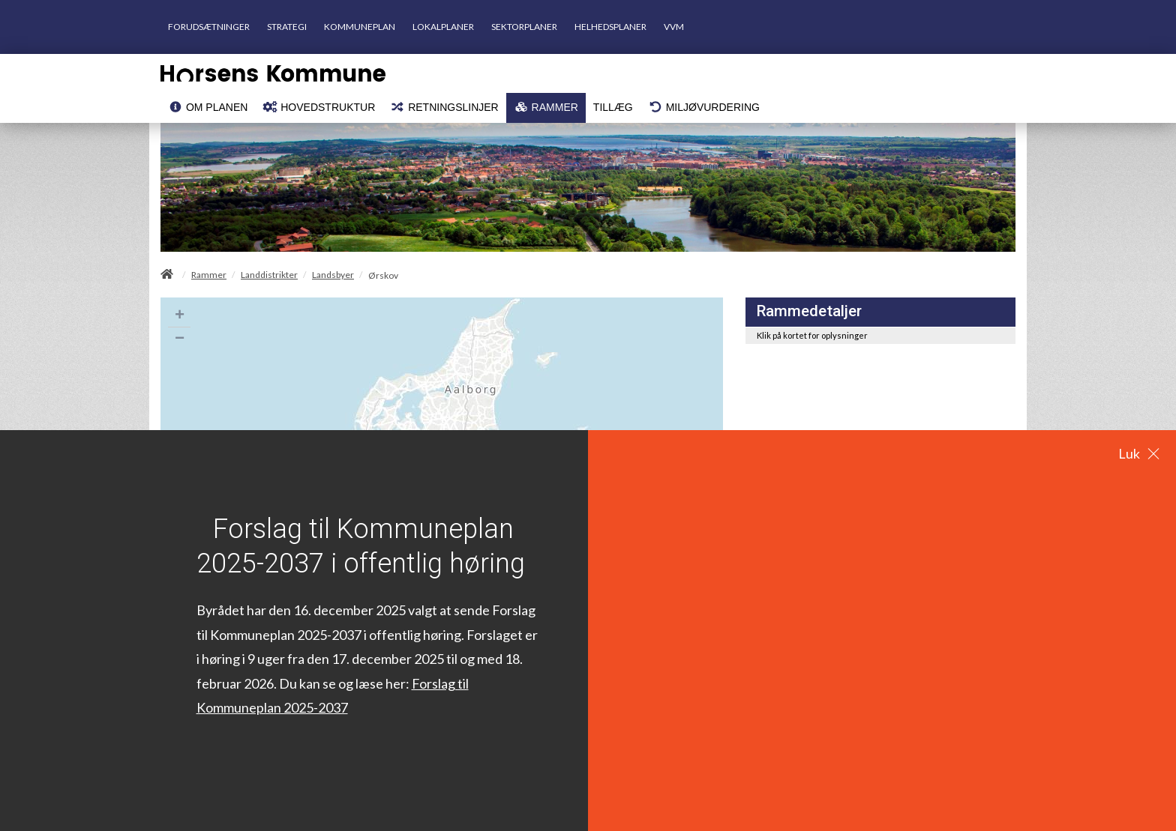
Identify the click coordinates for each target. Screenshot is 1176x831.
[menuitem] (207, 108)
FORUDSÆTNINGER (209, 26)
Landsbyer (333, 275)
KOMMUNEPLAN (359, 26)
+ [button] (179, 316)
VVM (674, 26)
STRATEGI (287, 26)
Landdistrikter (269, 275)
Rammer (208, 275)
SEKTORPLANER (524, 26)
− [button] (179, 339)
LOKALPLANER (443, 26)
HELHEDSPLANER (610, 26)
